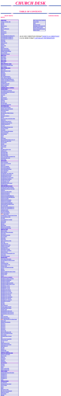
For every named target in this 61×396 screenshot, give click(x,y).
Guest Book (3, 138)
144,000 (2, 23)
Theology (3, 364)
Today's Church (37, 30)
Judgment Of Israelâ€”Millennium (7, 195)
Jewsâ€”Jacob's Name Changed (7, 187)
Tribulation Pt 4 (4, 378)
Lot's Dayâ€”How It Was (5, 216)
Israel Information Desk (5, 157)
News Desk (3, 237)
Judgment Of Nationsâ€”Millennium (8, 197)
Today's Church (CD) (5, 369)
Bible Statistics (4, 66)
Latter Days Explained (5, 212)
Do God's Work (4, 103)
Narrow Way (3, 233)
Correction (3, 94)
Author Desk (3, 45)
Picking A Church (37, 24)
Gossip (2, 135)
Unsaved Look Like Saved (6, 383)
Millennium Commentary (5, 226)
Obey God (3, 242)
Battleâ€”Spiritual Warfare (6, 51)
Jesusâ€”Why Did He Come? (6, 183)
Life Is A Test (6, 214)
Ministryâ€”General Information (7, 232)
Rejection (3, 270)
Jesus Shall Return (4, 170)
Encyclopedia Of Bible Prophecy (7, 113)
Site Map (2, 347)
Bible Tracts (3, 69)
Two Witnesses (4, 382)
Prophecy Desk (4, 266)
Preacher (3, 261)
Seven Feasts (3, 334)
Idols (2, 148)
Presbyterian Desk (4, 263)
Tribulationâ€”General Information (7, 372)
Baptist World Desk (4, 48)
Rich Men (3, 303)
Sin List (2, 341)
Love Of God (3, 221)
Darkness (3, 100)
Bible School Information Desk (7, 65)
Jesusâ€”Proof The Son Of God (7, 177)
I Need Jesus (3, 146)
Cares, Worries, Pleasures (6, 77)
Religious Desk (4, 274)
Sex (2, 337)
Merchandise (3, 225)
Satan (2, 315)
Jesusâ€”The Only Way (5, 180)
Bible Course (3, 59)
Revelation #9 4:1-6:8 (5, 288)
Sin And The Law (4, 340)
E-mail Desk (3, 111)
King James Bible (4, 205)
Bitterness (3, 72)
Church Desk (36, 21)
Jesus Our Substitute (5, 166)
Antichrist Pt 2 (3, 33)
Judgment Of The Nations (6, 201)
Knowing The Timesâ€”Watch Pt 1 (7, 207)
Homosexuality (4, 142)
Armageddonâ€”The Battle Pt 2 (7, 37)
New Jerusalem (4, 236)
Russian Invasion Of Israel (6, 306)
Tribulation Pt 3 (4, 376)
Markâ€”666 (3, 222)
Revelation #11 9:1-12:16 (6, 291)
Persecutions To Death (5, 249)
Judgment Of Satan (5, 198)
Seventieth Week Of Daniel (6, 336)
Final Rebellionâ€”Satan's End (7, 127)
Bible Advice (3, 56)
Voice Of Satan (4, 385)
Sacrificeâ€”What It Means (6, 308)
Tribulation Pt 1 (4, 374)
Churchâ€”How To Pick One (6, 90)
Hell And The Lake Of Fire (6, 141)
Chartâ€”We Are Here (5, 83)
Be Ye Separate (4, 52)
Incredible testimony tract (6, 149)
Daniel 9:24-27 (4, 97)
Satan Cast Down (4, 316)
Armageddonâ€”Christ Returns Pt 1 (8, 35)
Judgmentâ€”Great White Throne (7, 204)
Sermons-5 (3, 329)
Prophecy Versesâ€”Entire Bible (7, 267)
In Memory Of (3, 150)
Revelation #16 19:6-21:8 (6, 298)
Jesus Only (3, 164)
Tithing (2, 367)
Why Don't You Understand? (6, 390)
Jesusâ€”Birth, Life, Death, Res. (7, 173)
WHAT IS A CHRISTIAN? (50, 36)
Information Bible (4, 152)
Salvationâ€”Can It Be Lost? (6, 310)
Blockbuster (3, 73)
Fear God (3, 125)
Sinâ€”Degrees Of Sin (5, 343)
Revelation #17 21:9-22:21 (6, 299)
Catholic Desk (3, 82)
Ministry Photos (4, 230)
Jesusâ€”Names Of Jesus (6, 176)
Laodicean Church (4, 209)
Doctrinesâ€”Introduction (6, 107)
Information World (4, 155)
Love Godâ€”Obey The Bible (6, 219)
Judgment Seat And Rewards (6, 202)
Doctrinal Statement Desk (6, 104)
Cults (2, 96)
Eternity (2, 117)
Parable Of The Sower (5, 246)
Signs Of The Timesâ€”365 (6, 339)
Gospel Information (4, 132)
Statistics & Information (5, 354)
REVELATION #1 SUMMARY (6, 277)
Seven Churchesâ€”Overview (6, 333)
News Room (3, 239)
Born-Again (3, 75)
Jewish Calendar (4, 184)
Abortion (2, 24)
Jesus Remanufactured (5, 167)
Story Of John (3, 355)
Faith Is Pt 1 (3, 120)
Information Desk (4, 153)
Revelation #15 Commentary (6, 296)
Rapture (2, 268)
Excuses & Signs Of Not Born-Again (8, 118)
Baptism (2, 47)
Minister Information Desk (6, 228)
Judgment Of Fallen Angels (6, 191)
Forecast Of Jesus (4, 128)
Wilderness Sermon (5, 392)
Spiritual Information (5, 351)
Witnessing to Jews (5, 389)
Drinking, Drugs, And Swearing (7, 108)
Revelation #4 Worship (5, 281)
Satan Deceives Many (5, 317)
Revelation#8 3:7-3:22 (5, 287)
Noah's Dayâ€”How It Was (6, 240)
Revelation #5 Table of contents (7, 282)
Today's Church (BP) (5, 368)
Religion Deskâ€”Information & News (8, 271)
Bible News (3, 62)
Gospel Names (4, 134)
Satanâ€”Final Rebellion (5, 322)
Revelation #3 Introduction (6, 280)
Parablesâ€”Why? (4, 247)
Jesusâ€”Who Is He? (5, 181)
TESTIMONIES (4, 362)
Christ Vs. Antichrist (5, 84)
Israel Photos (3, 159)
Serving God (3, 330)
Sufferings (3, 357)
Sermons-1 (3, 323)
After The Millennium (5, 28)
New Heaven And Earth (5, 235)
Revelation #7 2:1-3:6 (5, 285)
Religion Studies (4, 273)
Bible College (3, 58)
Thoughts (3, 365)
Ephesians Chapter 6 (5, 115)
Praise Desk (3, 254)
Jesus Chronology (4, 162)
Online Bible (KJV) (4, 243)
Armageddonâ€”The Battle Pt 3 (7, 38)
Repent (2, 275)
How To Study (3, 145)
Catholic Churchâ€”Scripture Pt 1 (7, 79)
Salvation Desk (4, 309)
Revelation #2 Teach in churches (7, 278)
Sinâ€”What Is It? (4, 346)
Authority (2, 44)
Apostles (2, 34)
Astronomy (3, 40)
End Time (3, 114)
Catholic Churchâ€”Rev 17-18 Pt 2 (7, 80)
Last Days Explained (5, 211)
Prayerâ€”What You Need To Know (8, 260)
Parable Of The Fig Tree (5, 244)
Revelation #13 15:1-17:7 (6, 294)
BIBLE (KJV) (3, 55)
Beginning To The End (5, 54)
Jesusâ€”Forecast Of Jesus (6, 174)
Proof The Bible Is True (5, 264)
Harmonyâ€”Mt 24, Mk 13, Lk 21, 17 (8, 139)
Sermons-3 (3, 326)
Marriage (2, 223)
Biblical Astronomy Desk (5, 70)
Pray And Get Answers (5, 256)
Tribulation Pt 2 (4, 375)
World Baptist (3, 393)
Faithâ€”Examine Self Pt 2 (6, 121)
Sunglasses (3, 358)
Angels (2, 30)
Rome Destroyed (4, 305)
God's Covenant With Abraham (7, 131)
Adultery (2, 27)
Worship (2, 395)
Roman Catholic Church (38, 27)
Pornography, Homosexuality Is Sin (8, 253)
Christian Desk (4, 86)
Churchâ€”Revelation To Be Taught (8, 91)
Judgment (3, 190)
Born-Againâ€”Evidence (5, 76)
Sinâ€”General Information (6, 344)
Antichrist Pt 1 (3, 31)
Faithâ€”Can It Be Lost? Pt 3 (6, 122)
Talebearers (3, 361)
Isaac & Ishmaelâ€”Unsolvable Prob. (8, 156)
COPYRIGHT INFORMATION (44, 38)
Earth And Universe (5, 110)
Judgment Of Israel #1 (5, 193)
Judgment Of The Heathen (6, 200)
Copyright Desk (4, 93)
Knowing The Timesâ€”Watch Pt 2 (7, 208)
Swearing (3, 360)
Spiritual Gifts (3, 350)
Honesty (2, 143)
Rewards (2, 302)
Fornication (3, 129)
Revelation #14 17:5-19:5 (6, 295)
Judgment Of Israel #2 (5, 194)
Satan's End (3, 320)
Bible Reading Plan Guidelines (39, 20)
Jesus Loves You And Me (6, 163)
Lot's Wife (3, 218)
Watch (2, 388)
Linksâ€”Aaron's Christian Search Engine (9, 215)
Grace (2, 136)
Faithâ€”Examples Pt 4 (5, 124)
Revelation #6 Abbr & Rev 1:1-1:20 (8, 284)
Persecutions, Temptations (6, 250)
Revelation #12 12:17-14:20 (6, 292)
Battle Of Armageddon (5, 49)
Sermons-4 (3, 327)
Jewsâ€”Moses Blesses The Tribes (8, 188)
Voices (2, 386)
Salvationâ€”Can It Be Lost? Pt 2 (7, 313)
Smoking (2, 348)
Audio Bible (3, 41)
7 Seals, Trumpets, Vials (5, 21)
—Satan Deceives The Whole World (9, 319)
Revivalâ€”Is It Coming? (5, 301)
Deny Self (3, 101)
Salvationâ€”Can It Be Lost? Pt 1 (7, 312)
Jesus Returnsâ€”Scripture (6, 169)
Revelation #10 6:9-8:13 (6, 289)
